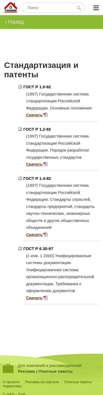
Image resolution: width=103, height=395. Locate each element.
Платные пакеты (55, 371)
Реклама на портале (42, 382)
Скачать (34, 115)
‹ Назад (14, 22)
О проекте (11, 382)
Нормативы (12, 386)
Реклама (26, 371)
